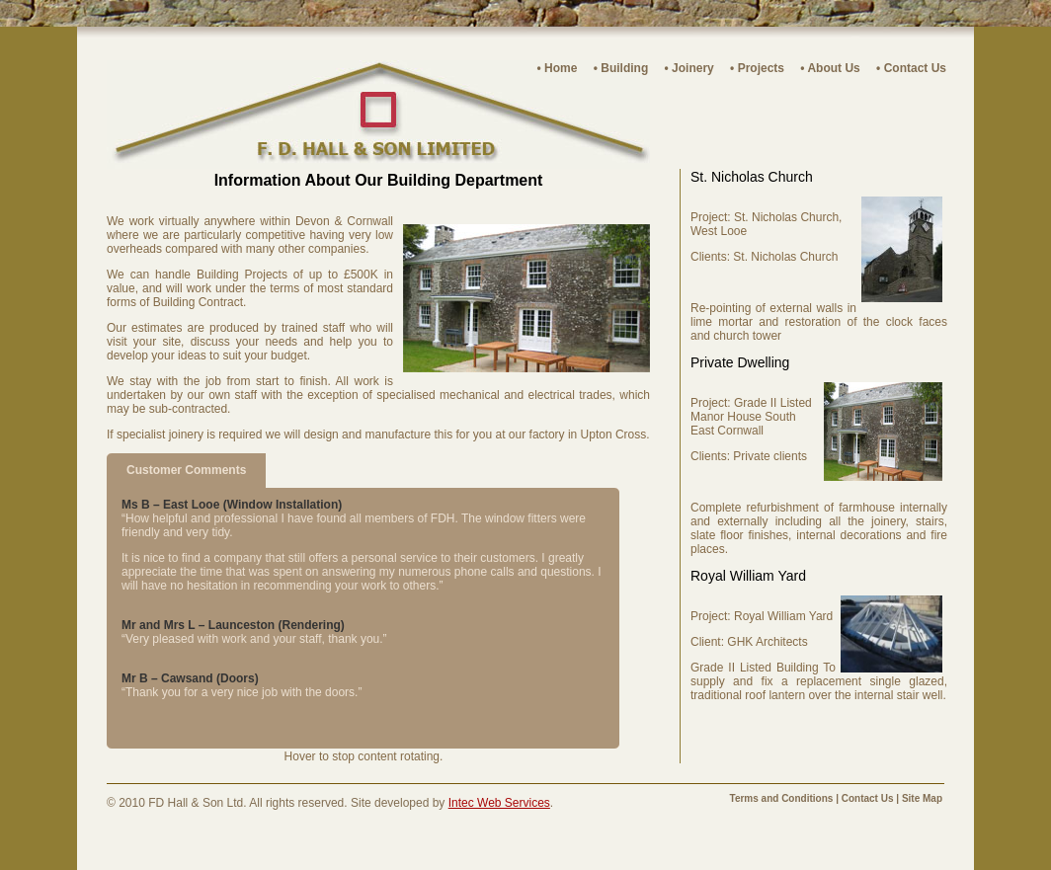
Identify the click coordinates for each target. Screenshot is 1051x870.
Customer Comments (186, 470)
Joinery (693, 68)
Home (560, 68)
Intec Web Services (499, 803)
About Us (833, 68)
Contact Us (915, 68)
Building (624, 68)
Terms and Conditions (782, 798)
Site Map (922, 798)
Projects (761, 68)
